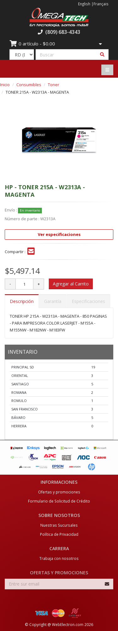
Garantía (52, 301)
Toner (53, 84)
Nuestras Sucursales (59, 525)
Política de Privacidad (59, 534)
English (84, 3)
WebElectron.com (67, 624)
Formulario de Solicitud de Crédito (59, 500)
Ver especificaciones (59, 234)
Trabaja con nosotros (59, 558)
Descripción (22, 301)
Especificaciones (88, 301)
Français (101, 3)
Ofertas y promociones (59, 491)
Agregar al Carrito (71, 284)
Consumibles (28, 84)
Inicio (5, 84)
